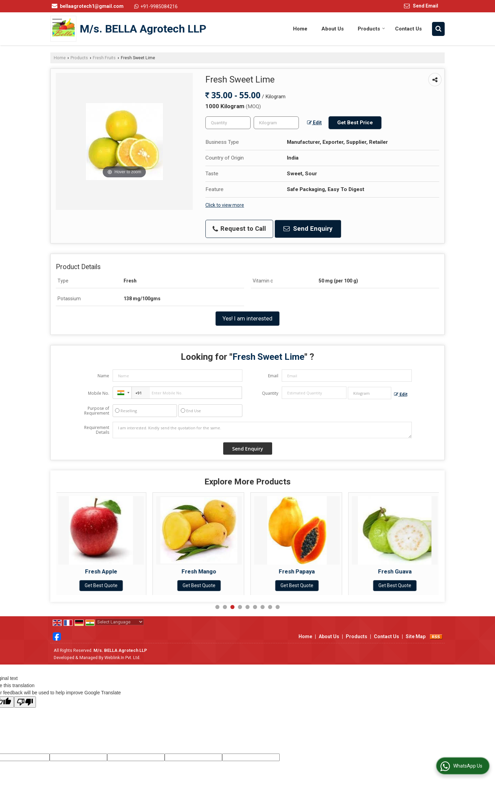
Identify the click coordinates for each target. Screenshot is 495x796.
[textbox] (276, 122)
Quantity (270, 393)
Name (103, 376)
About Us (332, 29)
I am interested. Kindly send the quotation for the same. (262, 430)
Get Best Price (355, 122)
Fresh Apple (103, 571)
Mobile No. (98, 393)
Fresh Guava (397, 571)
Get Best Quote (103, 585)
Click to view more (224, 205)
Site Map (416, 636)
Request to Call (239, 228)
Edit (314, 122)
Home (300, 29)
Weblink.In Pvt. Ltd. (122, 657)
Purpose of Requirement (96, 411)
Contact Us (408, 29)
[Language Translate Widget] (120, 622)
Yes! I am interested (247, 318)
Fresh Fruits (104, 57)
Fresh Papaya (299, 571)
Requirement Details (96, 430)
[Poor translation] (25, 702)
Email (273, 376)
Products (371, 29)
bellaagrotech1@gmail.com (92, 6)
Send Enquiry (307, 228)
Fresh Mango (200, 571)
